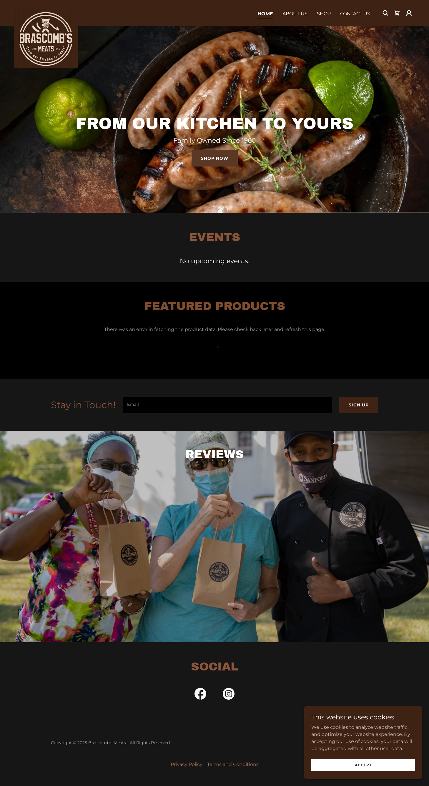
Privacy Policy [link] (186, 764)
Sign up (359, 405)
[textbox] (227, 405)
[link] (46, 11)
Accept (363, 765)
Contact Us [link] (355, 14)
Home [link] (265, 14)
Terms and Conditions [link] (233, 764)
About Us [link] (294, 14)
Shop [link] (324, 14)
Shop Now (214, 158)
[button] (409, 13)
